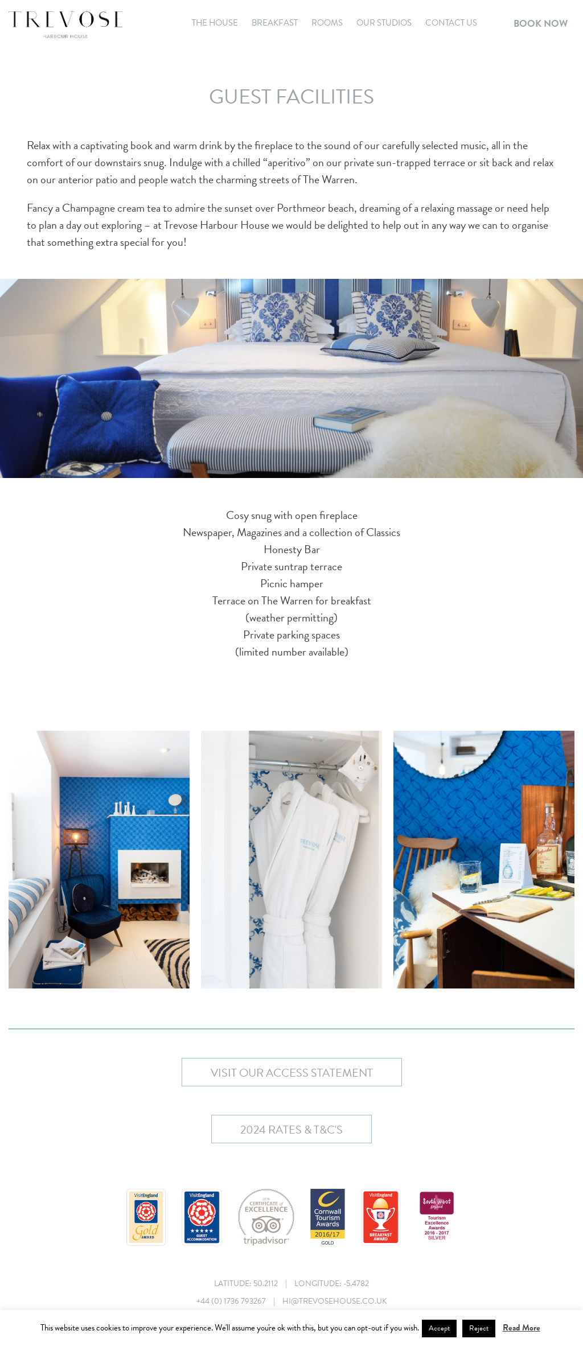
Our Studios (384, 23)
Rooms (327, 23)
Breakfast (275, 23)
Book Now (541, 24)
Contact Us (451, 23)
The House (215, 23)
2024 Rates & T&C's (291, 1129)
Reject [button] (478, 1328)
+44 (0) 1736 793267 (231, 1301)
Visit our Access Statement (292, 1072)
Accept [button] (439, 1328)
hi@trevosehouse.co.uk (334, 1301)
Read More (521, 1327)
